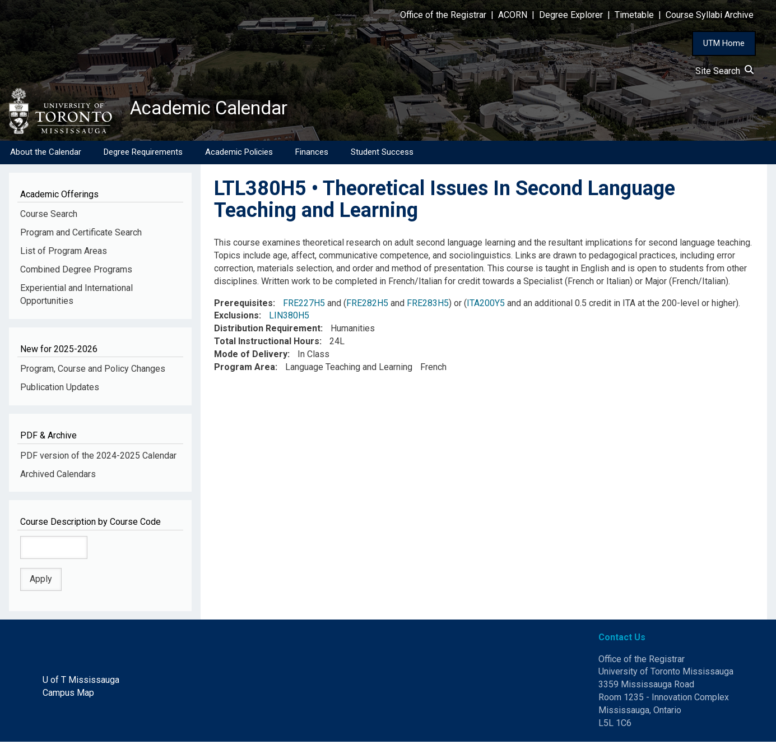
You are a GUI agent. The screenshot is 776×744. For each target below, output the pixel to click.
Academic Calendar (217, 109)
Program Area (244, 369)
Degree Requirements (143, 154)
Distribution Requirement (267, 330)
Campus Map (68, 695)
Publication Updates (59, 389)
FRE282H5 (367, 304)
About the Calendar (45, 154)
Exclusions (236, 317)
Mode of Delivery (250, 356)
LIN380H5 (289, 317)
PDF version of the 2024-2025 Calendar (98, 457)
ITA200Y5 (486, 304)
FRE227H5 (304, 304)
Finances (311, 154)
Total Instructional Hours (266, 343)
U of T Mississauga (81, 682)
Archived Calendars (58, 475)
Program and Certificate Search (81, 234)
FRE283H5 (428, 304)
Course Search (48, 216)
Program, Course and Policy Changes (92, 371)
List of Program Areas (63, 253)
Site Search (724, 71)
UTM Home (724, 43)
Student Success (382, 154)
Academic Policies (239, 154)
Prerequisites (243, 304)
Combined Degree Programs (76, 271)
